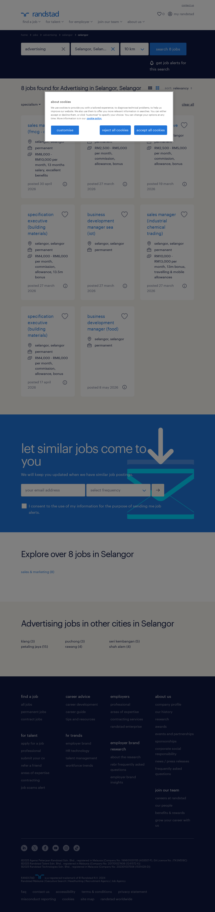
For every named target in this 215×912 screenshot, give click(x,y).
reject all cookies (115, 130)
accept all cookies (150, 130)
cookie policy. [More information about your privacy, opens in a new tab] (94, 118)
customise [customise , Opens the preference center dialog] (65, 130)
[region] (109, 116)
